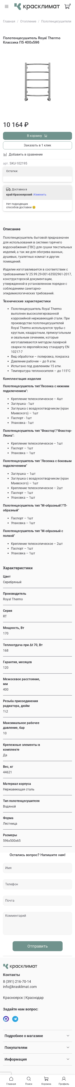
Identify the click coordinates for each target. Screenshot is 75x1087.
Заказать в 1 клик (37, 145)
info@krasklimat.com (20, 987)
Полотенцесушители (56, 21)
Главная (9, 21)
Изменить (39, 194)
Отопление (28, 21)
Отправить (37, 946)
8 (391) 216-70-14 (17, 982)
